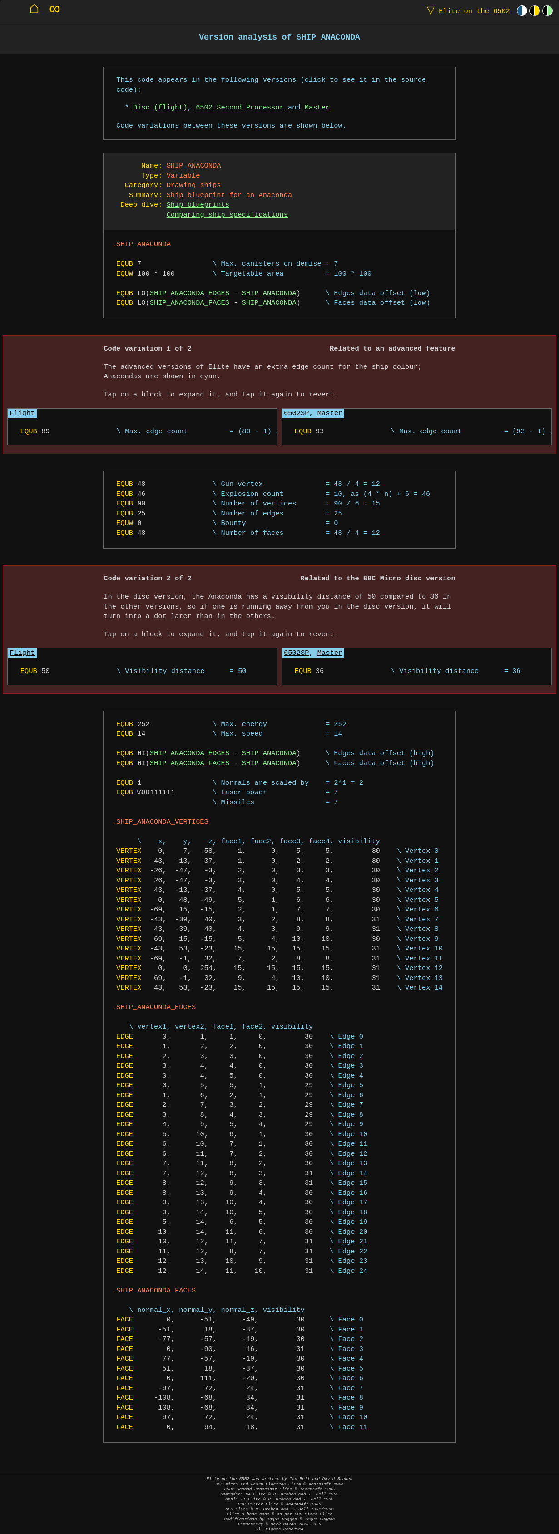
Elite (466, 10)
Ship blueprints (198, 205)
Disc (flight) (160, 108)
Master (317, 108)
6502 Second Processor (240, 108)
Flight (22, 413)
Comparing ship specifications (227, 215)
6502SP (296, 413)
